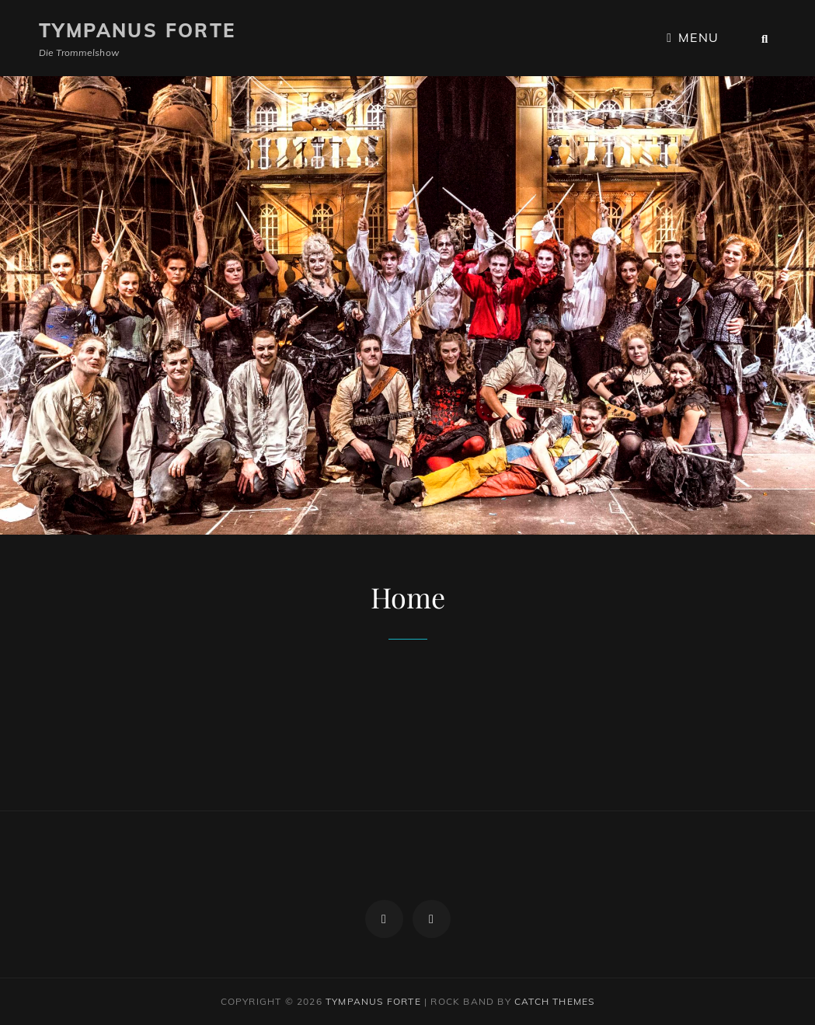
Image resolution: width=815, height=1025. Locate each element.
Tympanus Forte (137, 30)
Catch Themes (554, 1001)
